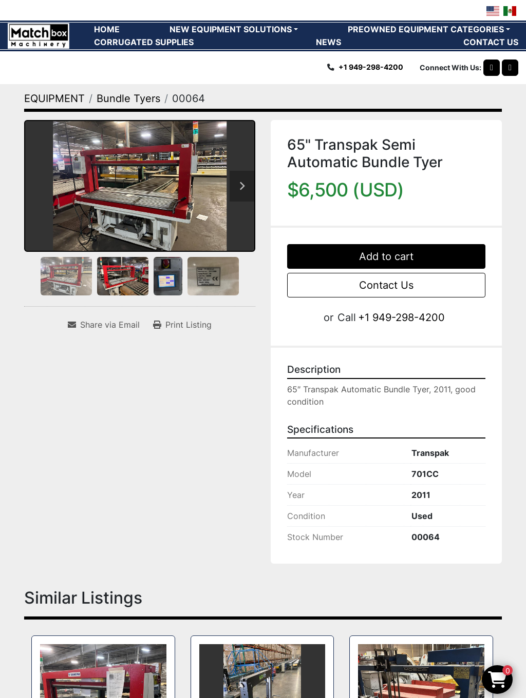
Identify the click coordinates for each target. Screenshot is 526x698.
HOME (107, 29)
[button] (234, 29)
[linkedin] (510, 67)
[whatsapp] (491, 67)
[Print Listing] (182, 324)
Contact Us (386, 285)
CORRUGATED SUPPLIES (144, 42)
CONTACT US (490, 42)
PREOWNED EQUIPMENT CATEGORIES (426, 29)
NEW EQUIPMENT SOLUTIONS (231, 29)
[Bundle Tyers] (128, 98)
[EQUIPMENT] (54, 98)
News (328, 42)
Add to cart (386, 256)
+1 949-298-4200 (371, 67)
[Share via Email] (103, 324)
